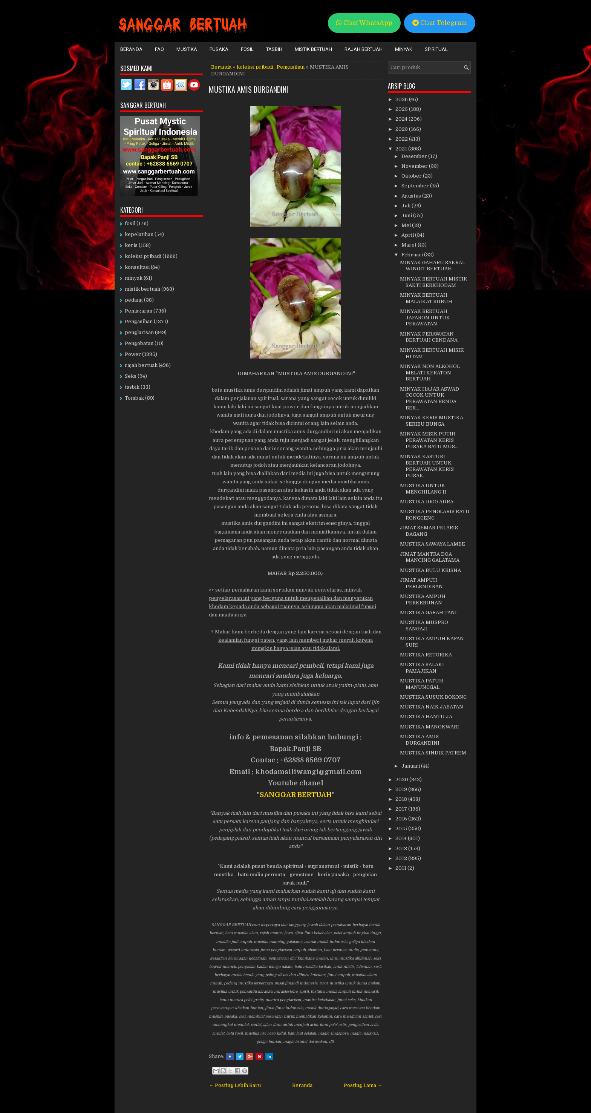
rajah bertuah (141, 365)
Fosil (247, 49)
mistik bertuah (142, 289)
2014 (401, 838)
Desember (414, 156)
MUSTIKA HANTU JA (426, 716)
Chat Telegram (439, 22)
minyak (133, 278)
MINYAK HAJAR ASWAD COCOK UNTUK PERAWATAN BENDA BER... (429, 398)
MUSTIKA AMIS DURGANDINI (248, 89)
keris (131, 245)
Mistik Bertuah (313, 49)
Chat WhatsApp (364, 22)
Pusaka (219, 49)
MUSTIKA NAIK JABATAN (431, 707)
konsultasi (137, 267)
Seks (130, 376)
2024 (402, 119)
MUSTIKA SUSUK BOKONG (433, 697)
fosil (130, 223)
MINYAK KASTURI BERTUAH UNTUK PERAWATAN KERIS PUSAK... (427, 466)
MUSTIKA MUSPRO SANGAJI (424, 625)
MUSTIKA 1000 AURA (426, 501)
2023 (402, 129)
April (408, 235)
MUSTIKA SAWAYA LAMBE (432, 544)
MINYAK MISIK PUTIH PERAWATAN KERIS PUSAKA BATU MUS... (429, 440)
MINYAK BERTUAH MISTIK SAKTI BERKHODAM (433, 282)
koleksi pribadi (255, 67)
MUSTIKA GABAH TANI (428, 612)
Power (133, 354)
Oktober (412, 176)
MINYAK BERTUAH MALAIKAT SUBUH (426, 298)
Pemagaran (138, 311)
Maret (409, 245)
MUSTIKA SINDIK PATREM (433, 753)
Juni (407, 215)
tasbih (132, 387)
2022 (402, 139)
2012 (401, 858)
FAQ (159, 49)
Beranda (131, 49)
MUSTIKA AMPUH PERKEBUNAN (423, 599)
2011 (401, 868)
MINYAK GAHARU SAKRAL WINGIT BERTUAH (432, 266)
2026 (402, 99)
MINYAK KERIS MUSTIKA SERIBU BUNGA (431, 421)
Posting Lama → (363, 1085)
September (415, 186)
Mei (406, 225)
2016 (401, 819)
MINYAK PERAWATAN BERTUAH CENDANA (429, 337)
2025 (402, 109)
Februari (412, 255)
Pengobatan (139, 343)
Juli (406, 205)
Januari (411, 766)
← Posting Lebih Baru (235, 1085)
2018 (401, 799)
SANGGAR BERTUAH (296, 795)
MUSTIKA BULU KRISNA (430, 570)
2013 (401, 848)
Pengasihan (291, 67)
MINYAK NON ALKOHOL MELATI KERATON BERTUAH (430, 372)
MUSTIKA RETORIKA (426, 655)
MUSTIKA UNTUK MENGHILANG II (423, 489)
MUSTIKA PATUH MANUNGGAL (421, 684)
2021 (401, 149)
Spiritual (436, 49)
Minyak (403, 49)
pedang (134, 300)
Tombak (134, 398)
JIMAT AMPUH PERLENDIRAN (421, 583)
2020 (402, 779)
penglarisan (139, 332)
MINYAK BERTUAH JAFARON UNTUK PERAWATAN (425, 317)
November (415, 166)
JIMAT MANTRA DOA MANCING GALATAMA (429, 557)
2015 (401, 828)
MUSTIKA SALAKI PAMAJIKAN (422, 668)
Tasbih (274, 49)
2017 (401, 809)
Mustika (186, 49)
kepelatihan (139, 234)
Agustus (411, 196)
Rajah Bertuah (363, 49)
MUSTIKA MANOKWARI (429, 727)
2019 (401, 789)
